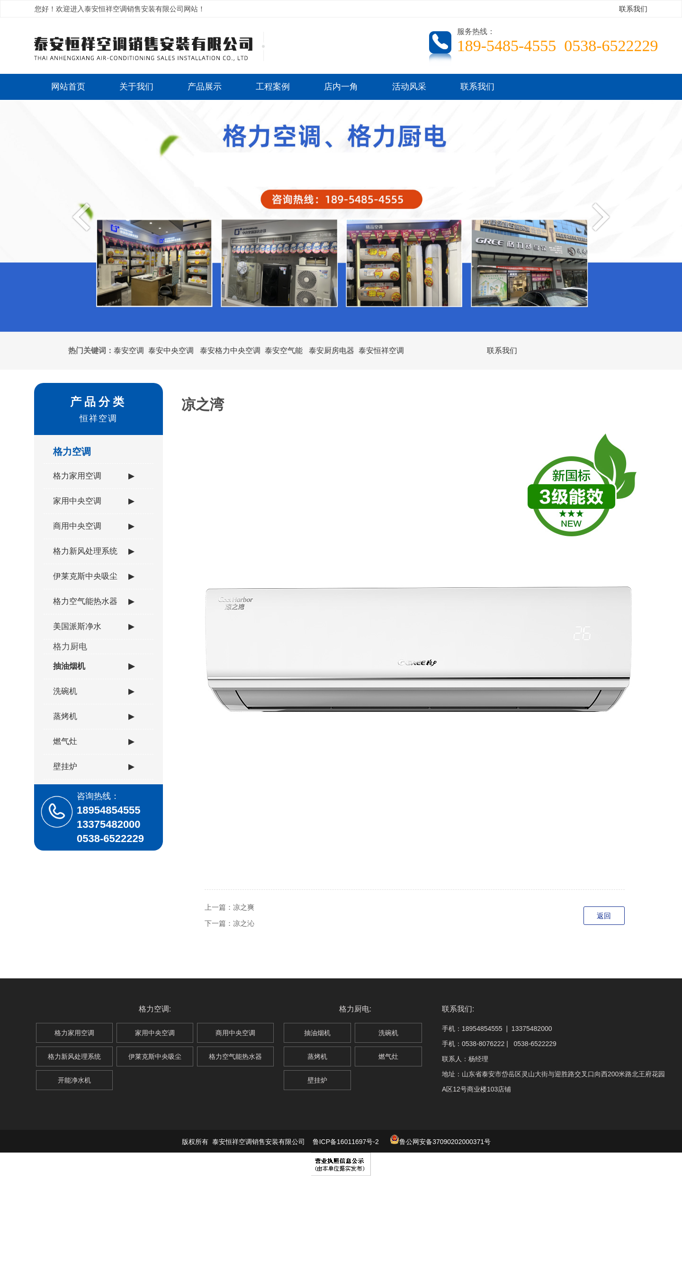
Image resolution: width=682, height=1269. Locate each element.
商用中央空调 (94, 526)
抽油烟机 (94, 666)
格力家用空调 (94, 476)
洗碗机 (94, 691)
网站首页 (68, 86)
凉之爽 (243, 907)
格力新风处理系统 (94, 551)
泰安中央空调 (171, 350)
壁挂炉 (94, 766)
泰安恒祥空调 (381, 350)
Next (598, 216)
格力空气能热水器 (94, 601)
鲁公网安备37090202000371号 (440, 1141)
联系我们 (633, 9)
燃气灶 (94, 741)
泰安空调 (129, 350)
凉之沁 (243, 923)
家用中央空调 (94, 501)
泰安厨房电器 (331, 350)
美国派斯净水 (94, 626)
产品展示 (205, 86)
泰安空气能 (284, 350)
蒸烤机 (94, 716)
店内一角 (341, 86)
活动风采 (409, 86)
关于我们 (136, 86)
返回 (604, 916)
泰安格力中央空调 (230, 350)
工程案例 (273, 86)
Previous (83, 216)
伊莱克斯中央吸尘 (94, 576)
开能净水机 (74, 1080)
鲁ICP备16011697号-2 (346, 1141)
